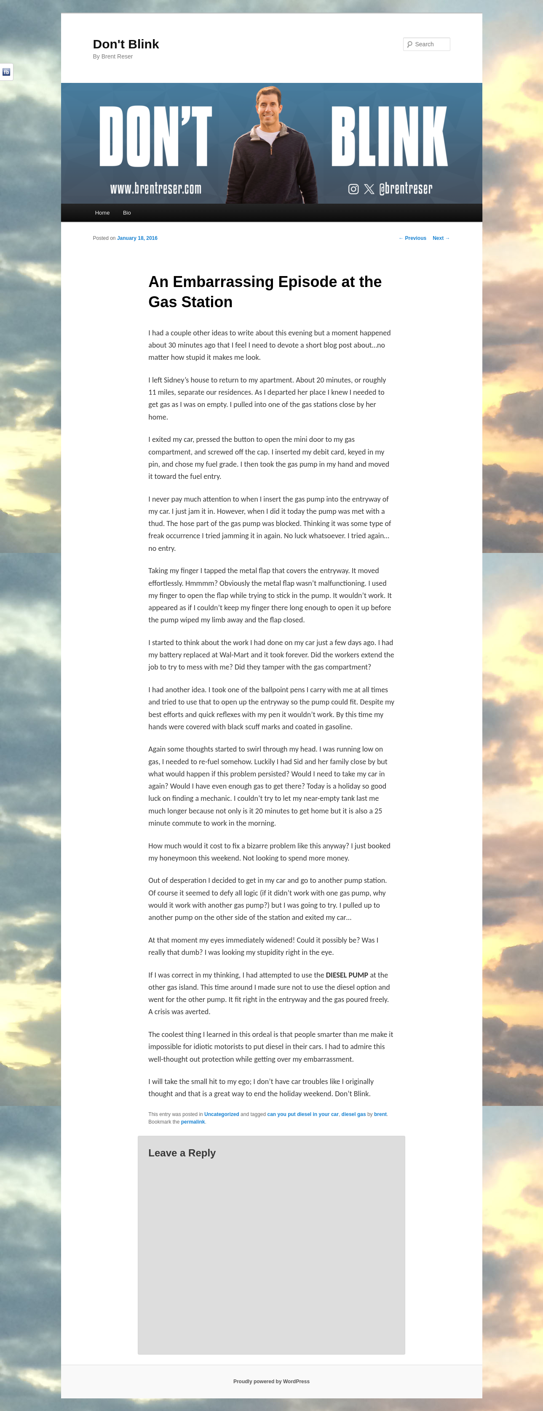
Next (441, 238)
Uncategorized (221, 1114)
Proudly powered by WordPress (271, 1381)
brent (380, 1114)
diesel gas (354, 1114)
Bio (127, 213)
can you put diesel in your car (303, 1114)
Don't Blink (126, 44)
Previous (412, 238)
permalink (193, 1122)
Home (102, 213)
